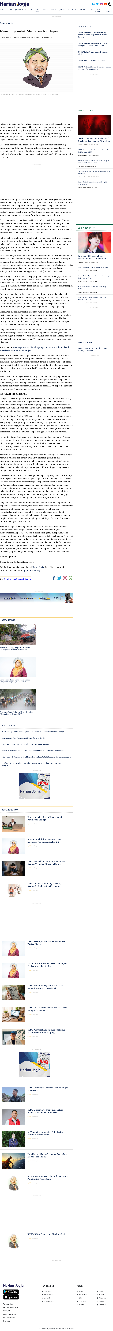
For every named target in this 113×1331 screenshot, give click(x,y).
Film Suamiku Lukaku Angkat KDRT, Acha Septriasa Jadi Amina (92, 298)
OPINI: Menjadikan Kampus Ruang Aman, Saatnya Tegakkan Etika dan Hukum (92, 34)
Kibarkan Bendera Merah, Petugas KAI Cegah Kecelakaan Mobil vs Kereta (93, 162)
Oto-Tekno (37, 11)
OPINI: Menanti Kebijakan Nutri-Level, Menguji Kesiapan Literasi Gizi (94, 44)
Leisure (83, 10)
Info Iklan (6, 1321)
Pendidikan (101, 1304)
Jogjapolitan (20, 10)
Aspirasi (11, 23)
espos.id (46, 1298)
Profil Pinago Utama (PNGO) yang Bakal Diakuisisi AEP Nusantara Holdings (33, 732)
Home (2, 10)
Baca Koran (97, 11)
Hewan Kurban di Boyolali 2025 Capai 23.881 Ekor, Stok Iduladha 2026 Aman (33, 751)
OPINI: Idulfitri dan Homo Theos (91, 60)
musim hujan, (16, 579)
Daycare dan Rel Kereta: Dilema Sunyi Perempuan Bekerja (93, 349)
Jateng (62, 10)
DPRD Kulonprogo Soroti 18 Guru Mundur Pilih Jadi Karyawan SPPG (94, 151)
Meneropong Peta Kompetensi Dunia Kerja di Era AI (23, 738)
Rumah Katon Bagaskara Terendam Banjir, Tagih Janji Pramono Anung (94, 277)
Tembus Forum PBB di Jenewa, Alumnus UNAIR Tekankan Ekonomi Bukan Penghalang (32, 764)
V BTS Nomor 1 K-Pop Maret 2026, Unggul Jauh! (92, 288)
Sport (54, 10)
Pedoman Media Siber (10, 1307)
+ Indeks (109, 11)
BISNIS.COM (47, 1291)
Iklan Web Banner (9, 1317)
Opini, (6, 579)
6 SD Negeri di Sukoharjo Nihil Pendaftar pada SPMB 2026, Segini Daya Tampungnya (36, 757)
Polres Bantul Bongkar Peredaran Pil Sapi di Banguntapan (92, 183)
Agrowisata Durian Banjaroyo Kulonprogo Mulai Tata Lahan (94, 172)
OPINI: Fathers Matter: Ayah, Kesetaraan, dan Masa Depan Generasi (94, 68)
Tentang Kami (8, 1304)
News (10, 10)
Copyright (6, 1311)
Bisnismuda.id (47, 1294)
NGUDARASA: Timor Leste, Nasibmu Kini (93, 53)
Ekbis (31, 10)
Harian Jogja (38, 567)
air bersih (26, 579)
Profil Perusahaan (9, 1314)
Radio (90, 10)
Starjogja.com (48, 1301)
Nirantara (72, 10)
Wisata (46, 10)
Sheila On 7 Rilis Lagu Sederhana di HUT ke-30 (94, 267)
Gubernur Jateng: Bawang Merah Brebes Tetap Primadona (25, 744)
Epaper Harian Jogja (32, 570)
